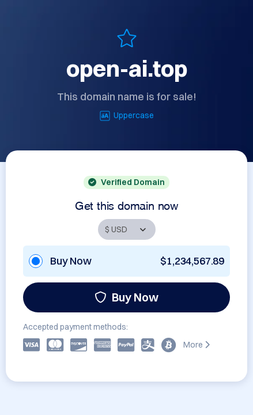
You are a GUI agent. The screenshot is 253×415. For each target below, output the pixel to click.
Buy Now (126, 297)
